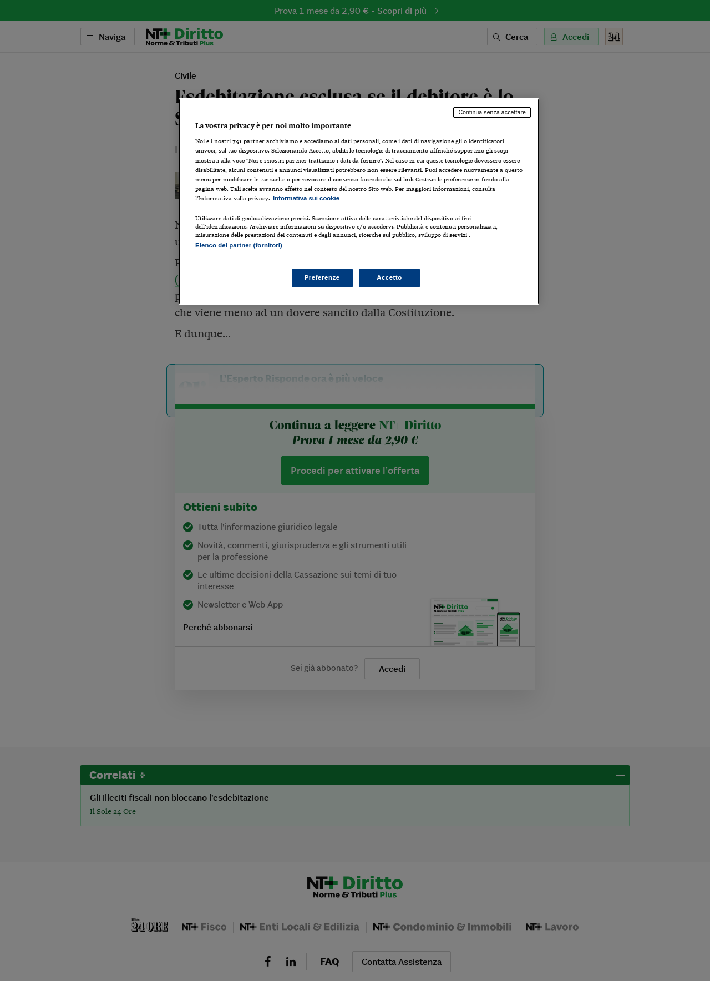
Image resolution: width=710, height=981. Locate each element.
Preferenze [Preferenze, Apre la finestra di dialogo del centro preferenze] (322, 277)
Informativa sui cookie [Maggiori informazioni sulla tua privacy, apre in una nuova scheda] (306, 198)
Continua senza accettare (492, 112)
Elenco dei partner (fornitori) (238, 245)
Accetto (389, 277)
